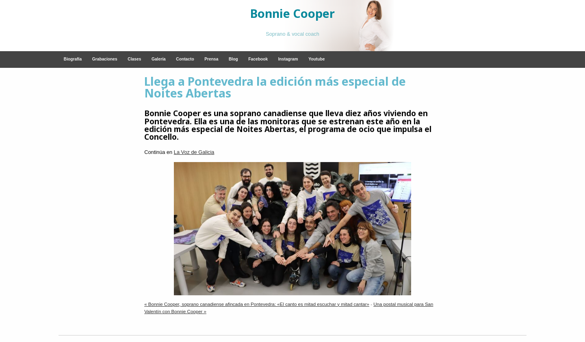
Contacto (185, 59)
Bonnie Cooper (292, 13)
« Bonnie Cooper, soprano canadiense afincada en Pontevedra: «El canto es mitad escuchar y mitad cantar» (256, 304)
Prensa (211, 59)
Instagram (288, 59)
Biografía (73, 59)
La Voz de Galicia (194, 152)
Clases (134, 59)
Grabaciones (104, 59)
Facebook (258, 59)
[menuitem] (72, 59)
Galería (159, 59)
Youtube (316, 59)
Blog (233, 59)
